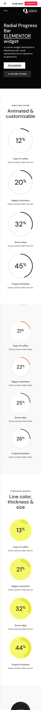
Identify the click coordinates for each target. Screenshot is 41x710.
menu (6, 11)
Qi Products (5, 3)
